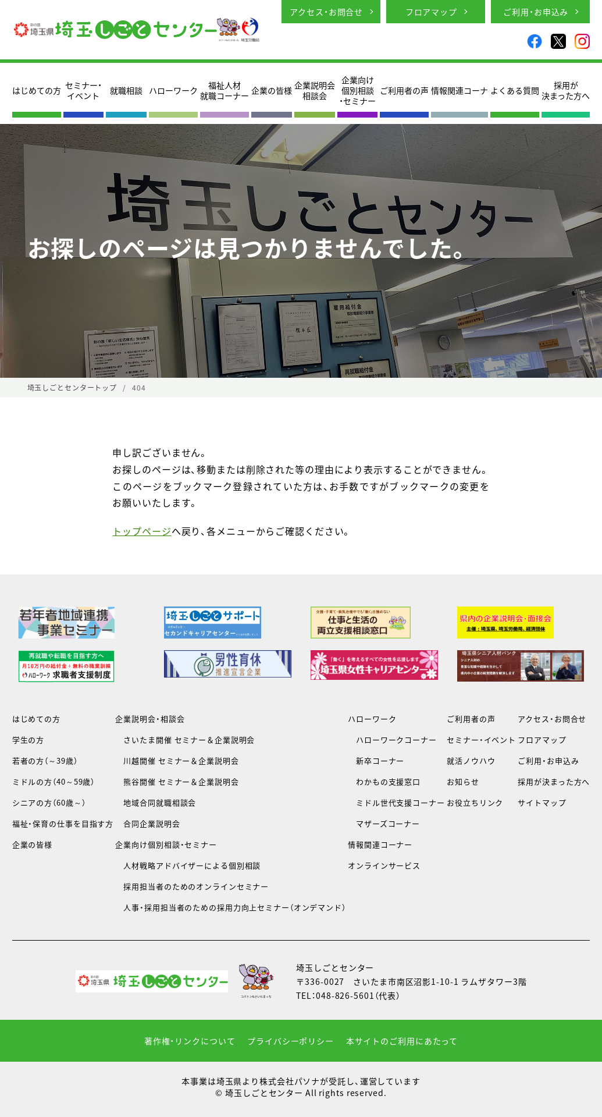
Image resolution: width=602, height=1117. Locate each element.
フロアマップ (431, 11)
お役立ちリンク (475, 802)
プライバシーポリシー (290, 1041)
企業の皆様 (271, 90)
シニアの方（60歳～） (49, 802)
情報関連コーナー (380, 844)
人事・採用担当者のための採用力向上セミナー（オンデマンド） (230, 907)
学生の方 (28, 739)
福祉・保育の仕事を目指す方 (62, 823)
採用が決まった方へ (566, 90)
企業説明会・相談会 (149, 718)
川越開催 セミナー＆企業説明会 (176, 760)
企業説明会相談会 (314, 90)
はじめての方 (36, 90)
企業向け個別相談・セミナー (357, 91)
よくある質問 (514, 90)
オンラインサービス (384, 865)
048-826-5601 (345, 995)
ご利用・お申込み (535, 11)
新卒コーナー (376, 760)
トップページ (141, 531)
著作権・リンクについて (190, 1041)
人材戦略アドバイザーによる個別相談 (188, 865)
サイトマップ (542, 802)
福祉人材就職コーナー (224, 90)
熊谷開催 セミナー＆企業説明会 (176, 781)
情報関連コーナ (459, 90)
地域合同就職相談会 (155, 802)
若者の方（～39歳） (45, 760)
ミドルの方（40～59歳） (53, 781)
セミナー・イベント (83, 90)
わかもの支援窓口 (384, 781)
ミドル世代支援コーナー (396, 802)
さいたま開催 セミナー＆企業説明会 (185, 739)
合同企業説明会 (147, 823)
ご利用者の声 (404, 90)
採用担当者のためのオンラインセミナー (192, 886)
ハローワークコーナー (392, 739)
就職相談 (126, 90)
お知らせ (463, 781)
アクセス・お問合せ (326, 11)
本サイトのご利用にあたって (402, 1041)
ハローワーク (173, 90)
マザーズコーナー (384, 823)
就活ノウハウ (471, 760)
